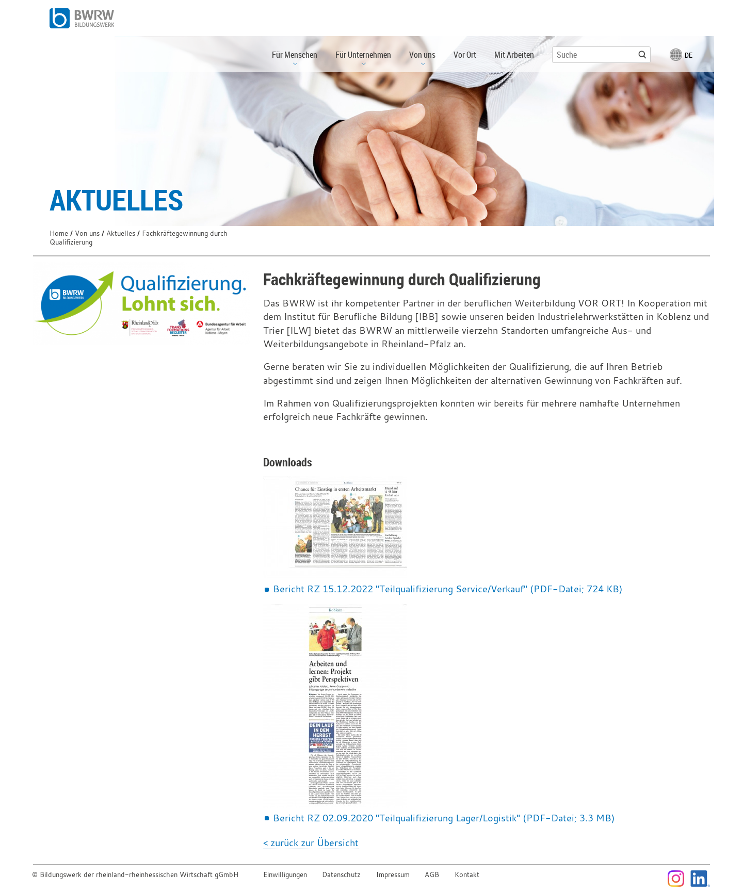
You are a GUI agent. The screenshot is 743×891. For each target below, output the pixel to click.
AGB (432, 874)
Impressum (393, 874)
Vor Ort (465, 54)
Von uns (87, 233)
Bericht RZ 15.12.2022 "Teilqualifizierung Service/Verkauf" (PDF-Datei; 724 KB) (448, 588)
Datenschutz (341, 874)
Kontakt (467, 874)
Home (59, 233)
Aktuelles (120, 233)
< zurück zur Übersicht (311, 843)
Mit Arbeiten (514, 54)
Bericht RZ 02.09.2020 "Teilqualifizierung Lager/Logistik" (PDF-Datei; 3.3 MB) (444, 818)
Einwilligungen (285, 874)
